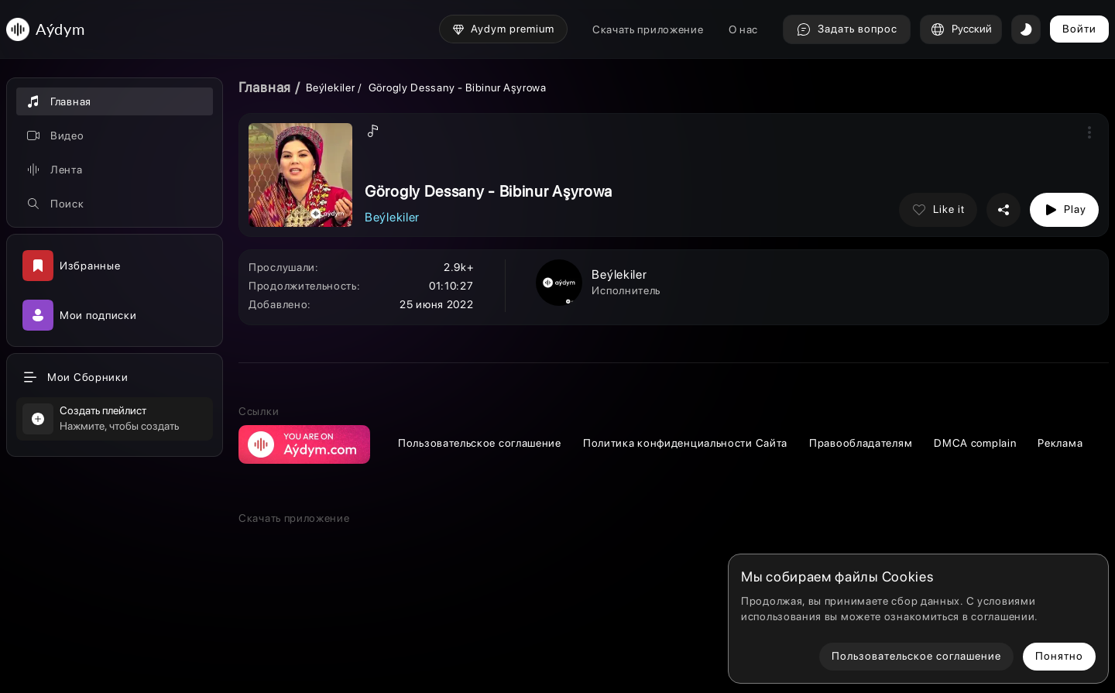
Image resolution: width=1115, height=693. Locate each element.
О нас (744, 29)
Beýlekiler (332, 87)
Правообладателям (860, 443)
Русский (961, 29)
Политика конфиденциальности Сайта (685, 443)
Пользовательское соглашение (479, 443)
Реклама (1060, 443)
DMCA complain (975, 443)
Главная (264, 87)
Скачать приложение (648, 29)
